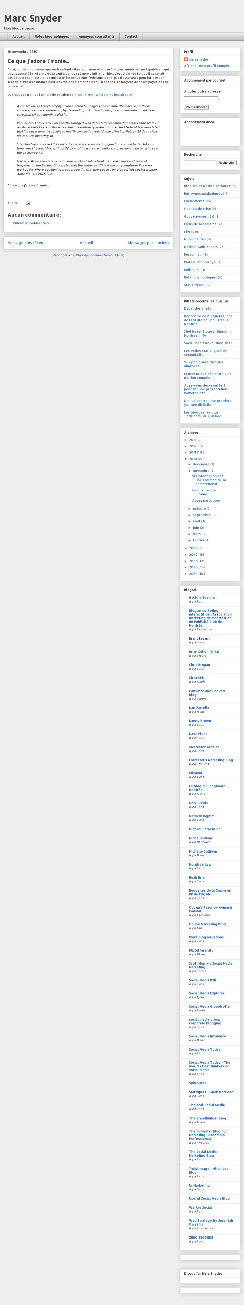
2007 (193, 554)
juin (196, 528)
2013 (193, 440)
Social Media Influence (207, 1036)
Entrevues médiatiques (203, 193)
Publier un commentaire (31, 223)
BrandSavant (199, 638)
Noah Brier (197, 877)
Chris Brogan (199, 665)
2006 (194, 561)
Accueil (18, 36)
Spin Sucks (197, 1083)
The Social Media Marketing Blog (203, 1153)
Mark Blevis (198, 803)
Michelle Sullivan (203, 851)
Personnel (192, 254)
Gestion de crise (197, 209)
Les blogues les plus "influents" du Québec (202, 414)
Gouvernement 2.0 (199, 216)
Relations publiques (200, 277)
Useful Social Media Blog (209, 1198)
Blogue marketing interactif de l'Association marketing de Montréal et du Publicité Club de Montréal (210, 618)
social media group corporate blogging (205, 1021)
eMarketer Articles (204, 747)
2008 (194, 548)
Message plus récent (26, 242)
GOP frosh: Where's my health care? (105, 94)
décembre (201, 464)
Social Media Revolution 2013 (208, 343)
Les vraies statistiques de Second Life (205, 353)
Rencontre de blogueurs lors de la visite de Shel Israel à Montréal (208, 320)
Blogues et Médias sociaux (206, 186)
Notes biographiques (52, 36)
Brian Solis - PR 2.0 (204, 652)
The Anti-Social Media (207, 1105)
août (197, 521)
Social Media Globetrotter (210, 1006)
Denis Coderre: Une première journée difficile (208, 403)
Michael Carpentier (204, 829)
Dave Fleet (198, 734)
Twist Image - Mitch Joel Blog (209, 1170)
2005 (194, 567)
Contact (131, 36)
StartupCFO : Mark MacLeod (211, 1092)
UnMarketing (199, 1185)
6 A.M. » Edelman (202, 598)
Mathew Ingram (201, 816)
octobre (200, 508)
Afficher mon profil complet (207, 66)
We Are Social (200, 1207)
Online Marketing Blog (207, 924)
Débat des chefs (197, 308)
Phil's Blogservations (206, 937)
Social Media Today (205, 1049)
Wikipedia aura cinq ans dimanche (203, 364)
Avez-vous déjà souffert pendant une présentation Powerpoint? (205, 389)
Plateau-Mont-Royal (200, 262)
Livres (189, 232)
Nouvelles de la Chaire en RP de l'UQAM (210, 892)
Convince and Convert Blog (207, 693)
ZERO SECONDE (201, 1237)
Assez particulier (206, 500)
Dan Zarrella (199, 708)
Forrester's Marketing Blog (211, 760)
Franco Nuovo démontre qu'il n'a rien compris (207, 376)
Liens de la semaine (200, 224)
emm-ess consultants (97, 36)
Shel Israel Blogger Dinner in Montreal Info (208, 333)
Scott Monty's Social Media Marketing (210, 965)
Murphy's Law (200, 864)
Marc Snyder (33, 18)
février (199, 540)
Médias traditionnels (201, 247)
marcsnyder (198, 59)
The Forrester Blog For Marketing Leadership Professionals (208, 1135)
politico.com (26, 69)
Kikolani (195, 773)
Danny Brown (200, 721)
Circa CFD (196, 678)
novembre (202, 471)
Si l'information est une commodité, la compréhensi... (209, 480)
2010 (193, 459)
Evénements (194, 201)
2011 (193, 452)
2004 (194, 574)
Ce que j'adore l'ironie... (204, 492)
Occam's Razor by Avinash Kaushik (210, 909)
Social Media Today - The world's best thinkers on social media (209, 1066)
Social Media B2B (202, 980)
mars (197, 534)
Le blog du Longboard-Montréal (208, 788)
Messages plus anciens (148, 242)
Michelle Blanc (201, 838)
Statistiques (194, 285)
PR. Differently (201, 950)
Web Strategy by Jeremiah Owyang (211, 1222)
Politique (191, 270)
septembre (202, 515)
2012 (193, 446)
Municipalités (195, 239)
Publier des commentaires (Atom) (98, 255)
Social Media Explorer (206, 993)
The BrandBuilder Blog (207, 1118)
